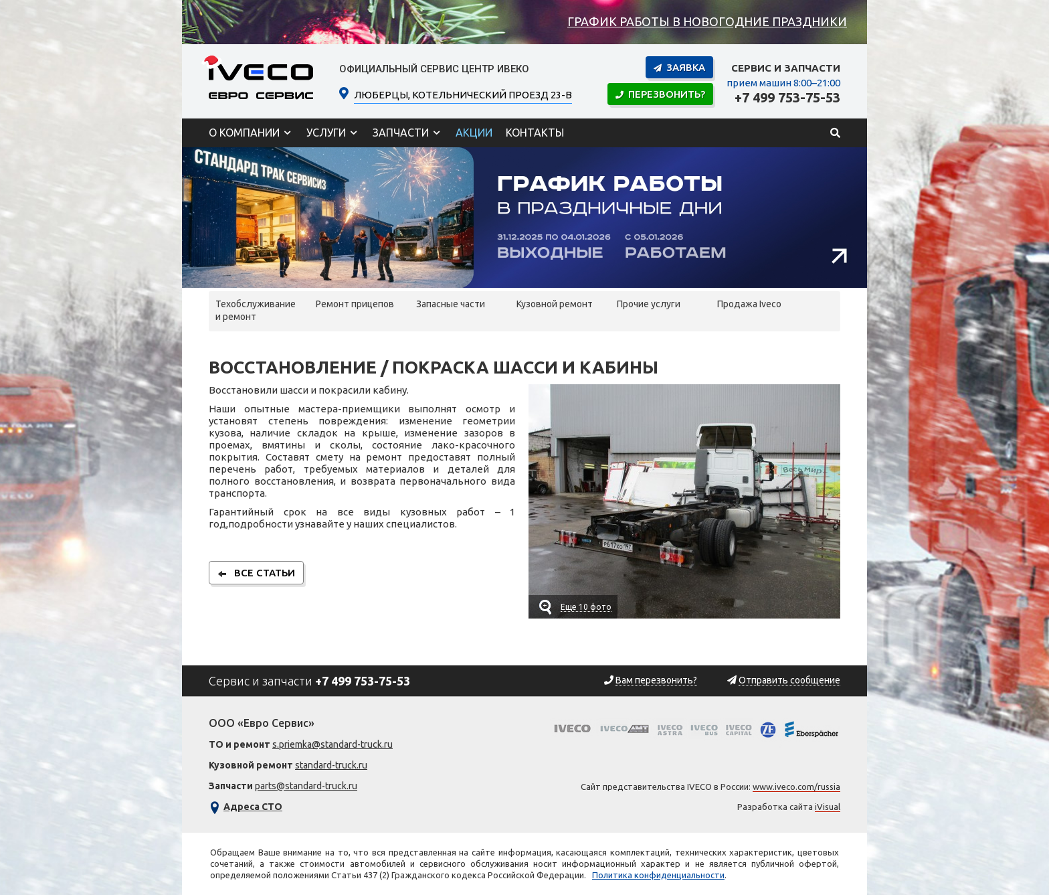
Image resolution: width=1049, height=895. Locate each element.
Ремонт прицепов (355, 304)
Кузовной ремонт (554, 304)
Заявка (679, 67)
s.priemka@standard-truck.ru (332, 744)
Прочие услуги (648, 304)
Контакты (535, 133)
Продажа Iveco (749, 304)
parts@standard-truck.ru (306, 786)
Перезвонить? (660, 94)
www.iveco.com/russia (796, 786)
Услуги (326, 133)
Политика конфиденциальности (658, 875)
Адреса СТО (252, 806)
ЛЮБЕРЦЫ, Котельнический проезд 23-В (463, 93)
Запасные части (450, 304)
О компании (244, 133)
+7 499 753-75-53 (787, 97)
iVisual (827, 806)
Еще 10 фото (586, 606)
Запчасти (401, 133)
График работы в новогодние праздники (707, 21)
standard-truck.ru (331, 765)
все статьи (256, 572)
